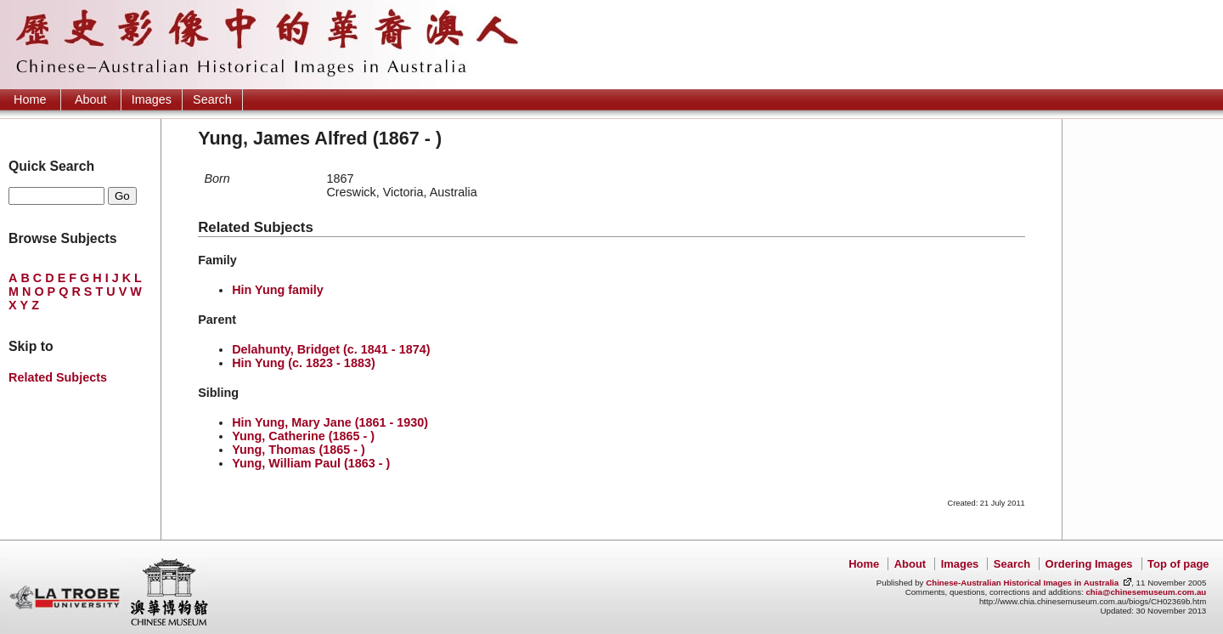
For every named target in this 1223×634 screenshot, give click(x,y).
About (91, 99)
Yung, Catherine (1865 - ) (303, 436)
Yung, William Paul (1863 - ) (311, 463)
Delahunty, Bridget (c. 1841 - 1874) (331, 349)
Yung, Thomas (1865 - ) (298, 449)
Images (152, 99)
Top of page (1178, 564)
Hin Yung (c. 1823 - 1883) (303, 363)
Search (212, 99)
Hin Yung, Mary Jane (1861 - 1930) (330, 422)
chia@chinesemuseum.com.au (1145, 592)
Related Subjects (57, 377)
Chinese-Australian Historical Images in (1022, 582)
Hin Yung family (278, 290)
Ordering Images (1089, 564)
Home (30, 99)
